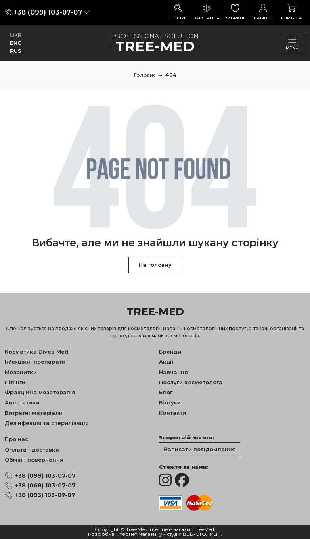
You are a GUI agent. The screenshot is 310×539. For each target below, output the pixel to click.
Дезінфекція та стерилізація (47, 423)
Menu (292, 42)
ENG (16, 43)
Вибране (235, 12)
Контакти (172, 413)
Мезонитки (21, 372)
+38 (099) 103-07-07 (47, 12)
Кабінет (263, 12)
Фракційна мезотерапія (40, 392)
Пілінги (15, 382)
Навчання (173, 372)
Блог (165, 392)
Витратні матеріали (34, 413)
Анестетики (22, 402)
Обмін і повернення (34, 459)
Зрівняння (207, 12)
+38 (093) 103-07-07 (45, 495)
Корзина (291, 12)
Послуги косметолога (190, 382)
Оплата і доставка (32, 449)
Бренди (170, 351)
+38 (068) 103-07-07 (45, 485)
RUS (15, 51)
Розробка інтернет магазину (125, 534)
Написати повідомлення (199, 449)
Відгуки (170, 402)
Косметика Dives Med (37, 351)
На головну (155, 265)
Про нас (16, 439)
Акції (166, 361)
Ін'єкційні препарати (35, 361)
